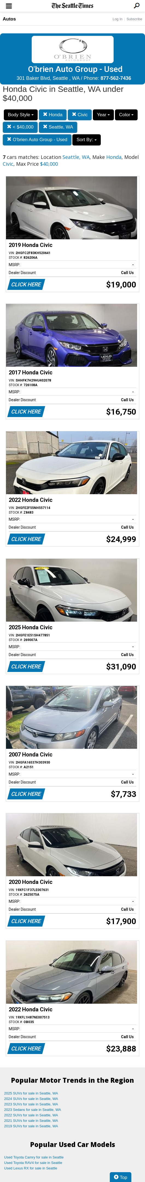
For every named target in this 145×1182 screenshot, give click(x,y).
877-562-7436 (115, 78)
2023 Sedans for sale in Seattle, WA (32, 1110)
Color (126, 114)
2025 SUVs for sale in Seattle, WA (31, 1093)
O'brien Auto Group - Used (37, 139)
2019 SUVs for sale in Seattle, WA (31, 1126)
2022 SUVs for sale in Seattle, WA (31, 1115)
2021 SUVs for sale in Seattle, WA (31, 1121)
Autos (9, 19)
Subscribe (134, 19)
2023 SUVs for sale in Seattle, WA (31, 1104)
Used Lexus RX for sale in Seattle (30, 1168)
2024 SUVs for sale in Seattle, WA (31, 1099)
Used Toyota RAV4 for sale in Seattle (33, 1163)
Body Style (21, 114)
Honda (53, 114)
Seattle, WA (58, 127)
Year (103, 114)
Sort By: (86, 139)
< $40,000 (20, 127)
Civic (80, 114)
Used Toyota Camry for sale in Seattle (34, 1157)
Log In (117, 19)
